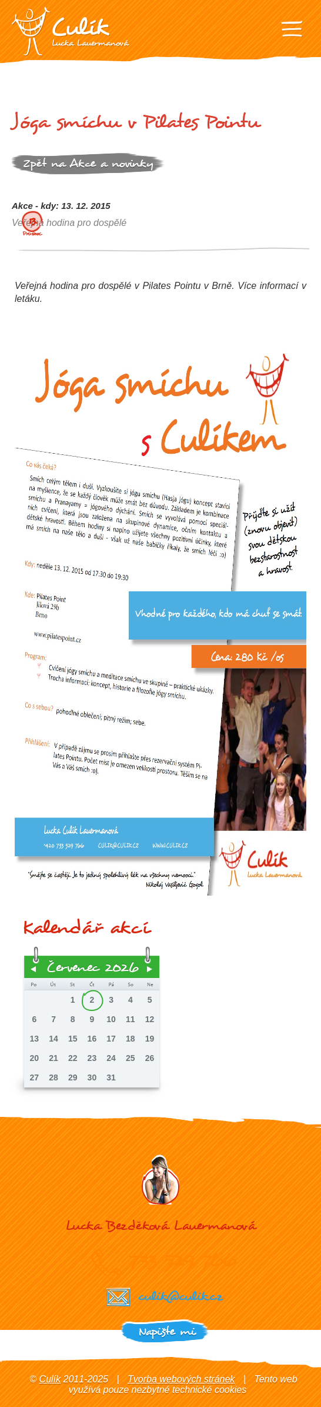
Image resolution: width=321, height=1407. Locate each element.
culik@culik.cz (180, 1296)
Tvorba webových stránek (181, 1379)
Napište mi (166, 1331)
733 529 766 (182, 1259)
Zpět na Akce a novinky (88, 163)
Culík (50, 1379)
